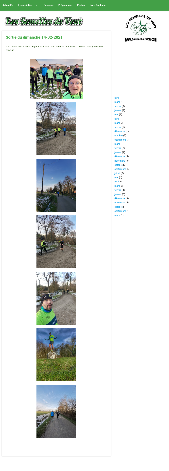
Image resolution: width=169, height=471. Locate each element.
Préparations (65, 5)
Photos (81, 5)
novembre (120, 160)
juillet (117, 173)
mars (117, 102)
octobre (119, 135)
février (118, 106)
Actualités (7, 5)
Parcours (48, 5)
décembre (120, 131)
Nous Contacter (98, 5)
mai (116, 114)
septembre (120, 139)
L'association (28, 5)
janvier (118, 110)
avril (117, 97)
